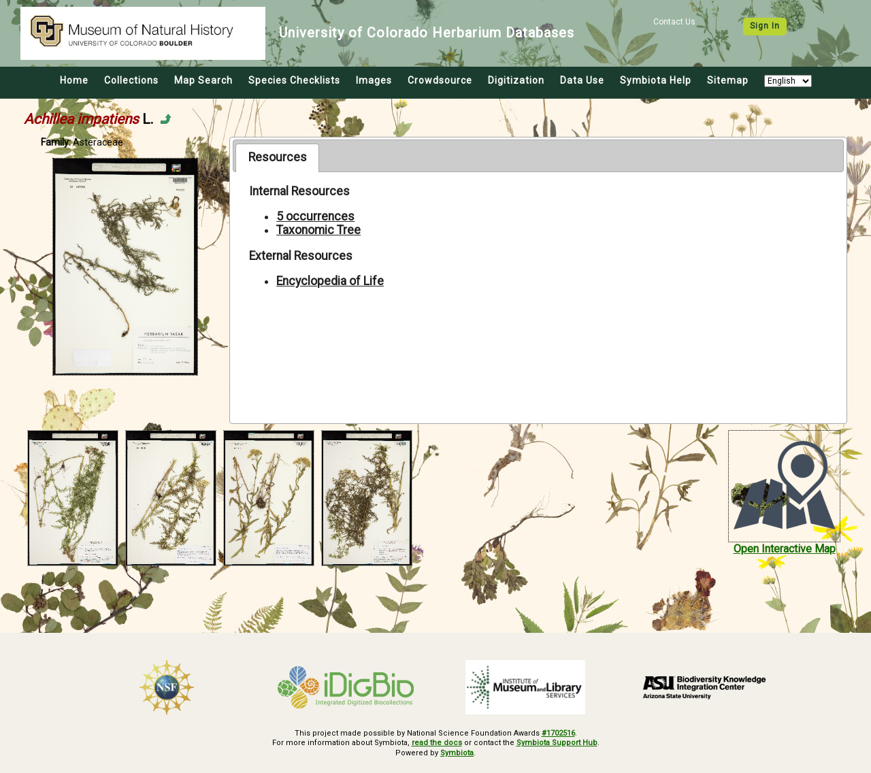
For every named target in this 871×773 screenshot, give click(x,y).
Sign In (765, 26)
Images (374, 80)
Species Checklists (294, 80)
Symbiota (457, 753)
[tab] (277, 158)
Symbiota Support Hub (556, 742)
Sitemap (728, 80)
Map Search (203, 80)
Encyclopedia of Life (330, 281)
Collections (131, 80)
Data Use (582, 80)
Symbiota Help (655, 80)
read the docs (437, 742)
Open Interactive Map (785, 548)
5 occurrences (315, 216)
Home (74, 80)
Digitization (516, 80)
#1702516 (558, 733)
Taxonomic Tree (318, 230)
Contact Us (674, 22)
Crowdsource (440, 80)
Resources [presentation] (277, 157)
